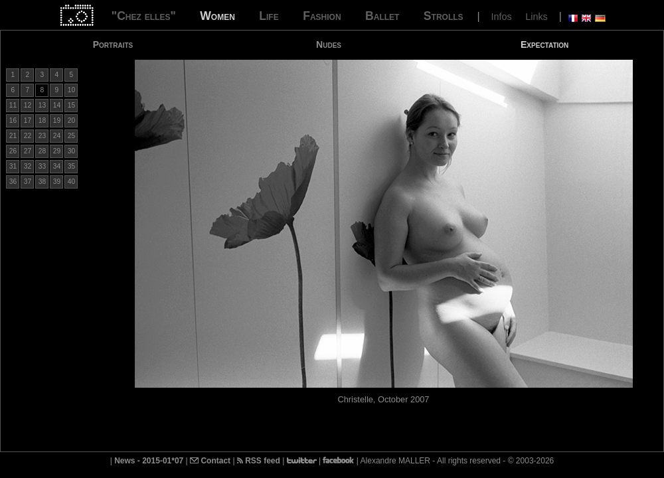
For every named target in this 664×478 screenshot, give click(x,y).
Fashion (322, 16)
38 (42, 181)
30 (71, 151)
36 (13, 181)
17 (27, 120)
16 (13, 120)
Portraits (113, 44)
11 (13, 105)
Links (536, 16)
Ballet (382, 16)
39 (56, 181)
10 (71, 90)
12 (27, 105)
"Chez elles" (144, 16)
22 (27, 135)
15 (71, 105)
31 (13, 166)
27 (27, 151)
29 (56, 151)
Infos (501, 16)
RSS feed (258, 460)
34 (56, 166)
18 (42, 120)
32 (27, 166)
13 (42, 105)
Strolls (443, 16)
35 (71, 166)
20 (71, 120)
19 (56, 120)
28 (42, 151)
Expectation (544, 44)
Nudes (328, 44)
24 (56, 135)
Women (217, 16)
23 (42, 135)
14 (56, 105)
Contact (210, 460)
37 (27, 181)
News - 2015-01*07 (148, 460)
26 (13, 151)
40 (71, 181)
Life (268, 16)
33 (42, 166)
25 (71, 135)
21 (13, 135)
